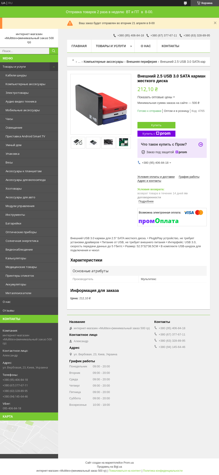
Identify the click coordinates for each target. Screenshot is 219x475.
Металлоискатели (18, 293)
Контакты (170, 46)
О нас (7, 302)
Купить (156, 125)
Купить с (157, 134)
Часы (9, 119)
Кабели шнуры (16, 75)
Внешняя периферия (141, 61)
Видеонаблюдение (19, 249)
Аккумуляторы (16, 284)
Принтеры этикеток (20, 276)
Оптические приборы (21, 232)
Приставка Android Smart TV (25, 136)
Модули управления (20, 206)
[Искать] (53, 51)
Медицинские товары (21, 267)
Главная (79, 46)
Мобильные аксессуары (23, 110)
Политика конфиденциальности (163, 470)
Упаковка (12, 154)
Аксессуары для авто (20, 197)
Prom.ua (129, 462)
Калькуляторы (16, 258)
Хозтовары (14, 188)
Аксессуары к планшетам (24, 171)
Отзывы (8, 310)
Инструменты (15, 215)
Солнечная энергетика (22, 241)
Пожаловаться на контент (125, 470)
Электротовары (17, 93)
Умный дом (13, 145)
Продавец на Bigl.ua (109, 466)
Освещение (14, 128)
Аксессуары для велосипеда (26, 180)
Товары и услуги (14, 67)
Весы (9, 162)
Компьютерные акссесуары (25, 84)
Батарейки (13, 223)
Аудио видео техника (21, 101)
